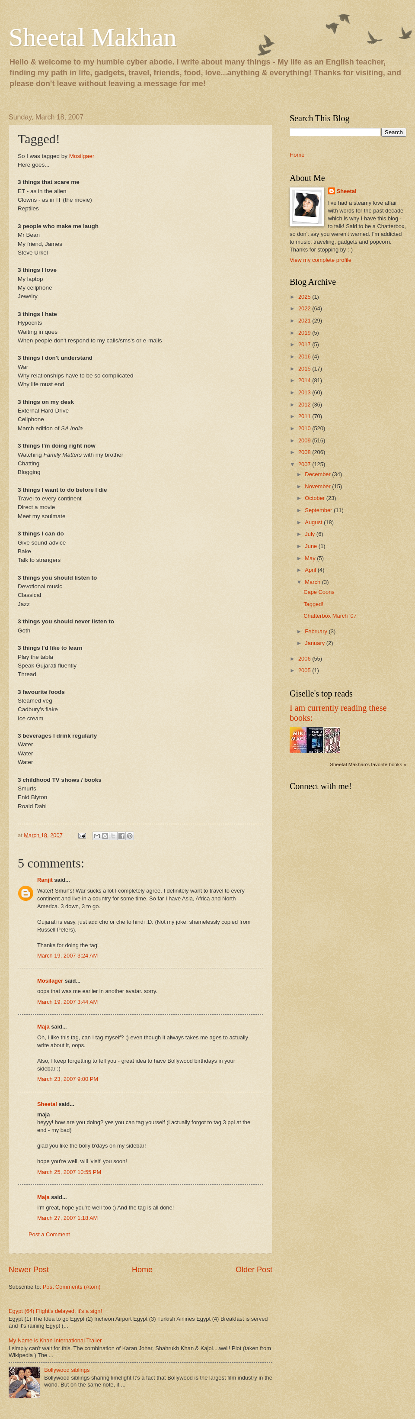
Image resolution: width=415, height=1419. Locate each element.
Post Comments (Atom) (72, 1287)
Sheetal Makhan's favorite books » (368, 764)
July (310, 534)
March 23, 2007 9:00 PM (67, 1079)
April (311, 570)
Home (142, 1269)
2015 (305, 368)
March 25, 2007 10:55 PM (69, 1172)
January (315, 643)
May (311, 558)
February (317, 631)
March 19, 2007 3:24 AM (67, 955)
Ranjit (45, 880)
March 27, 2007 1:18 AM (67, 1218)
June (312, 546)
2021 (305, 320)
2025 (305, 296)
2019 (305, 332)
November (318, 486)
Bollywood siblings (66, 1370)
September (319, 510)
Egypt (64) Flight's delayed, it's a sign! (55, 1311)
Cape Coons (319, 592)
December (318, 474)
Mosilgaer (82, 156)
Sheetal (47, 1104)
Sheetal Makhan (92, 37)
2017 (305, 344)
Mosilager (50, 980)
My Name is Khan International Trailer (55, 1340)
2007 (305, 464)
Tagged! (313, 604)
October (315, 498)
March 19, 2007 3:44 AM (67, 1002)
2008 (305, 452)
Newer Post (29, 1269)
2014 (305, 380)
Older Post (254, 1269)
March (313, 582)
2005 (305, 670)
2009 (305, 440)
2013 (305, 392)
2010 (305, 428)
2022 (305, 308)
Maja (43, 1026)
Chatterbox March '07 (330, 616)
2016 (305, 356)
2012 (305, 404)
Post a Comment (49, 1234)
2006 (305, 658)
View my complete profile (320, 260)
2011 (305, 416)
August (314, 522)
